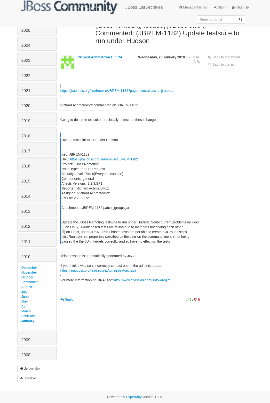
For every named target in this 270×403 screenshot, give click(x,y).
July (24, 292)
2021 (25, 90)
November (29, 272)
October (27, 277)
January (27, 321)
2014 (25, 196)
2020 (25, 105)
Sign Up (240, 7)
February (28, 316)
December (29, 267)
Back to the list (221, 64)
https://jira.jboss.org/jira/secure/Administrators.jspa (98, 270)
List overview (30, 368)
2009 (25, 340)
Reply (66, 299)
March (26, 311)
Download (28, 378)
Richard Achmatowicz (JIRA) (101, 57)
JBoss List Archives (92, 7)
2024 (25, 45)
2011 (25, 241)
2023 (25, 60)
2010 (25, 256)
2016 (25, 166)
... (63, 135)
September (29, 282)
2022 (25, 75)
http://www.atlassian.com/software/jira (142, 280)
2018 (25, 136)
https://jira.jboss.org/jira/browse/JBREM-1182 (104, 159)
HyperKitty (134, 397)
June (25, 297)
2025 (25, 30)
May (24, 301)
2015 (25, 181)
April (24, 306)
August (26, 287)
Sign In (221, 7)
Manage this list (193, 7)
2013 (25, 211)
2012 (25, 226)
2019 (25, 121)
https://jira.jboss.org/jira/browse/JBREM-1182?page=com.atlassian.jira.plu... (117, 91)
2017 (25, 151)
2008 (25, 355)
